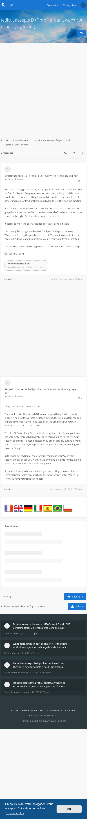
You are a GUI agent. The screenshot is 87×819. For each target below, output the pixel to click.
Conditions (70, 710)
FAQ (42, 710)
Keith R (7, 653)
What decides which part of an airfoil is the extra (40, 643)
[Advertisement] (43, 88)
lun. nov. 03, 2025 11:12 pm (23, 633)
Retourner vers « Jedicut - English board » (23, 606)
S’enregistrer (69, 5)
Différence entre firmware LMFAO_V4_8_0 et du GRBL (42, 624)
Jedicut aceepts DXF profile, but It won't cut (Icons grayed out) (41, 175)
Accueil (4, 140)
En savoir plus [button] (15, 813)
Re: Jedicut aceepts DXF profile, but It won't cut (38, 663)
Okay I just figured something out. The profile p (38, 666)
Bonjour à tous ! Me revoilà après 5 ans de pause (38, 627)
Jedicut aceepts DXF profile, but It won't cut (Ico (39, 682)
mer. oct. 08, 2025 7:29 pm (25, 653)
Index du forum (20, 140)
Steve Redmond (16, 179)
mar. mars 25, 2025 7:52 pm (35, 692)
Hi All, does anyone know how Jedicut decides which (40, 647)
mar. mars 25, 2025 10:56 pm (36, 672)
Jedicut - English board (17, 144)
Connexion (53, 5)
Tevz (6, 633)
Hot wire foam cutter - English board (52, 140)
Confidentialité (54, 710)
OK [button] (69, 809)
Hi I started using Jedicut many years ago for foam (39, 686)
